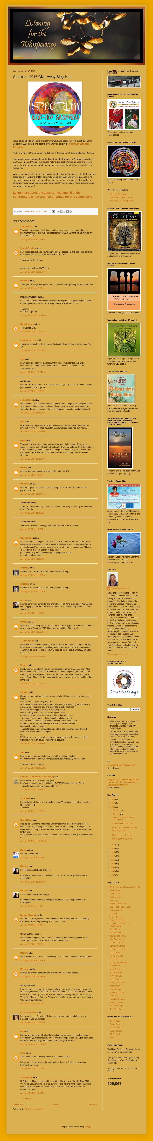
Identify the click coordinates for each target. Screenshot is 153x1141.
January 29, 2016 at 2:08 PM (32, 1004)
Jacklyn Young (27, 641)
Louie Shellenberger (118, 962)
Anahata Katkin (116, 890)
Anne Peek (25, 798)
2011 (113, 860)
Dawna (23, 440)
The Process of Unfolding (123, 824)
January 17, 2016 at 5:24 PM (32, 372)
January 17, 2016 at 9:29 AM (32, 288)
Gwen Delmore (116, 917)
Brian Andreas (116, 1031)
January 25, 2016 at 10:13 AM (33, 841)
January (116, 814)
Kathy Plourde (27, 324)
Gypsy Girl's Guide (118, 920)
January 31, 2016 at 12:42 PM (33, 1068)
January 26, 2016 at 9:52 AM (32, 857)
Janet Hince (115, 929)
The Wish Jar (115, 1009)
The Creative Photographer (121, 201)
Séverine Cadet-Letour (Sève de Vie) (37, 777)
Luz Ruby (24, 568)
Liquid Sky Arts (116, 956)
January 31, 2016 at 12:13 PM (33, 1044)
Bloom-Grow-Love (118, 904)
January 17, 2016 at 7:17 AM (32, 239)
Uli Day (23, 468)
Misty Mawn (115, 979)
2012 (113, 856)
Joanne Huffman (117, 933)
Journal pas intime (118, 936)
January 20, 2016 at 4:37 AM (32, 744)
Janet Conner (116, 1028)
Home (55, 1104)
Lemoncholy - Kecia (118, 949)
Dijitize (23, 850)
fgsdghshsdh (26, 538)
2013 (113, 852)
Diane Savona (116, 910)
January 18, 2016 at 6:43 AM (32, 413)
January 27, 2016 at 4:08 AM (32, 925)
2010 (113, 863)
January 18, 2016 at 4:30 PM (32, 613)
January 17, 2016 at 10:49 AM (33, 332)
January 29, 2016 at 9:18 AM (32, 976)
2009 (113, 867)
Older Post (92, 1104)
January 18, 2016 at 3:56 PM (32, 591)
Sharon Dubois (116, 1002)
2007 (113, 875)
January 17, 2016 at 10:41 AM (33, 315)
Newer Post (19, 1104)
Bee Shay (114, 900)
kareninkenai (26, 1077)
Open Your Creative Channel (124, 827)
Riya (22, 359)
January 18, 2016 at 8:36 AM (32, 475)
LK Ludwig (114, 959)
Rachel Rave (26, 820)
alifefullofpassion (28, 340)
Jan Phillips (115, 1021)
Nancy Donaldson (117, 982)
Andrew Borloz (116, 894)
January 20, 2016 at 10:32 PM (33, 768)
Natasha (24, 866)
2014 (113, 848)
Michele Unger (116, 972)
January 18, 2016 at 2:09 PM (32, 529)
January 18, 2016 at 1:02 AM (32, 391)
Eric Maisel (114, 1038)
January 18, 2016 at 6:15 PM (32, 632)
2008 (113, 871)
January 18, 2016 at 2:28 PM (32, 559)
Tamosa (24, 665)
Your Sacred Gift (119, 831)
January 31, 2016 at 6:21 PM (32, 1093)
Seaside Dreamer (117, 999)
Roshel (23, 953)
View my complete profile (118, 654)
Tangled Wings (116, 1006)
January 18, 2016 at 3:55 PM (32, 575)
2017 (113, 803)
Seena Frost (115, 1024)
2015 (113, 845)
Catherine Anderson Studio (121, 197)
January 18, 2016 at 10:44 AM (33, 494)
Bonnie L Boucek (28, 915)
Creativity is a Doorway (122, 835)
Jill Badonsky (115, 1034)
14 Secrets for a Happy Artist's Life (125, 887)
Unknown (24, 281)
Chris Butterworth (28, 1012)
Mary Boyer (115, 969)
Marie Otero (115, 966)
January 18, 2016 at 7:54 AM (32, 459)
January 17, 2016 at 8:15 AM (32, 272)
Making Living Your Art (122, 839)
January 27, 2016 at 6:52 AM (32, 944)
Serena (23, 600)
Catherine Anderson (120, 589)
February (117, 810)
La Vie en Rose (116, 943)
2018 (113, 799)
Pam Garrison (116, 989)
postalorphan (26, 400)
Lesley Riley (115, 952)
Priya (22, 1053)
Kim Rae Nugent (117, 939)
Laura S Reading (28, 248)
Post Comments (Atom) (35, 1109)
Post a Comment (24, 1099)
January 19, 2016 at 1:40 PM (32, 684)
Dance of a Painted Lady (120, 907)
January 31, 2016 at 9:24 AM (32, 1023)
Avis (22, 752)
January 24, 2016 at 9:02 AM (32, 811)
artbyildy (24, 692)
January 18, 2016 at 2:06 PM (32, 513)
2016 (113, 807)
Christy (23, 622)
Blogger (88, 1126)
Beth (22, 1031)
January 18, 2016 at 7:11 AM (32, 432)
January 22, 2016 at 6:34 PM (32, 789)
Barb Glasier (115, 897)
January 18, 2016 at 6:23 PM (32, 656)
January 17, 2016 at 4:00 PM (32, 350)
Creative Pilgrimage (118, 194)
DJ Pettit (113, 914)
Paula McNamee (117, 992)
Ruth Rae (114, 996)
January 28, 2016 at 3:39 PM (32, 960)
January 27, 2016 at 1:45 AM (32, 882)
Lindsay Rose (26, 226)
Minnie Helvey (116, 976)
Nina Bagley (115, 986)
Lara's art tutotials (117, 946)
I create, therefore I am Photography (120, 924)
